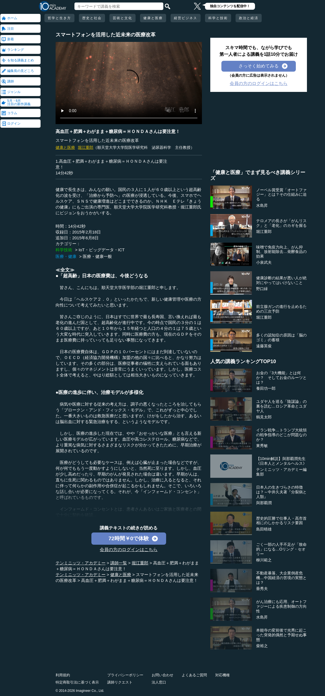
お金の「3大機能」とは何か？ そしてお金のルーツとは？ (281, 378)
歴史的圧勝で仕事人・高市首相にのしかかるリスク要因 (281, 520)
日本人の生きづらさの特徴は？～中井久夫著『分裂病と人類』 (281, 492)
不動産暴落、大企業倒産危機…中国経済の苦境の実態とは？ (281, 578)
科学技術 (64, 249)
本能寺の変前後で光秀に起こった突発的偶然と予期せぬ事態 (281, 635)
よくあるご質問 (194, 675)
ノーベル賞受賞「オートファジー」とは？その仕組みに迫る (281, 195)
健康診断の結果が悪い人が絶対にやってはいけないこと (281, 280)
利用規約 (63, 675)
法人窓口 (159, 682)
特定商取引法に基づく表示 (77, 682)
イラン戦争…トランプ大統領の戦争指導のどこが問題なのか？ (281, 435)
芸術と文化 (122, 18)
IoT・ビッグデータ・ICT (102, 249)
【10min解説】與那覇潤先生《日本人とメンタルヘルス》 (281, 461)
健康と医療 (153, 18)
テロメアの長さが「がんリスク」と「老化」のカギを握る (281, 223)
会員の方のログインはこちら (129, 549)
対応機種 (222, 675)
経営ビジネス (185, 18)
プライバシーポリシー (125, 675)
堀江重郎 (85, 147)
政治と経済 (248, 18)
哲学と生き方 (59, 18)
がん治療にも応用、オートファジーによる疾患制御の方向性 (281, 606)
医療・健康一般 (97, 256)
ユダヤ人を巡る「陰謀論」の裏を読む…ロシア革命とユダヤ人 (281, 406)
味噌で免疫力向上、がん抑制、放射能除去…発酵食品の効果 (281, 252)
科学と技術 (218, 18)
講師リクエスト (119, 682)
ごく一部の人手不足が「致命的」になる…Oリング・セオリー (281, 549)
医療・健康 (66, 256)
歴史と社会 (92, 18)
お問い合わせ (162, 675)
